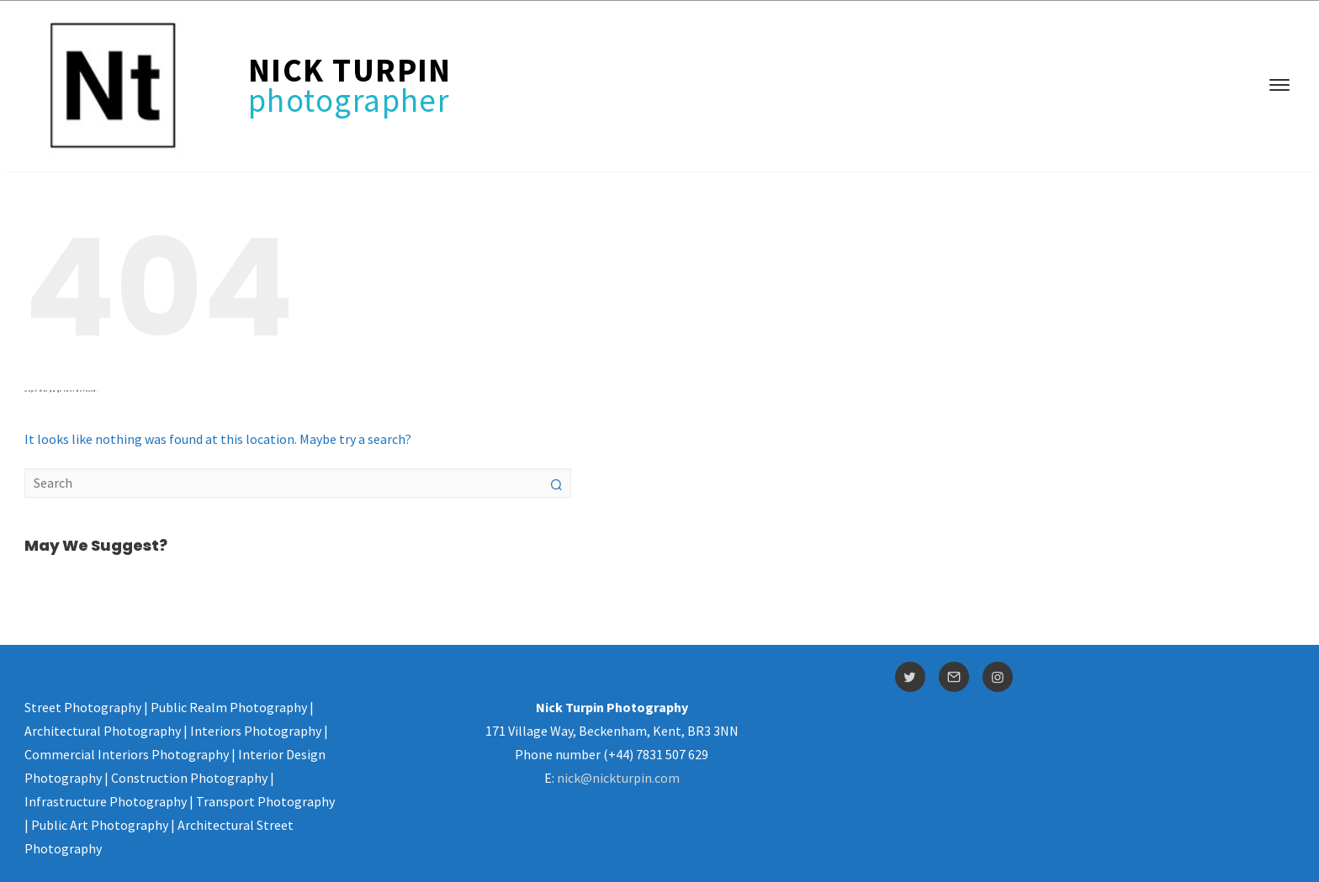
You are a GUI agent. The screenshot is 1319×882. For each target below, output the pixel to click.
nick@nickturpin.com (618, 777)
